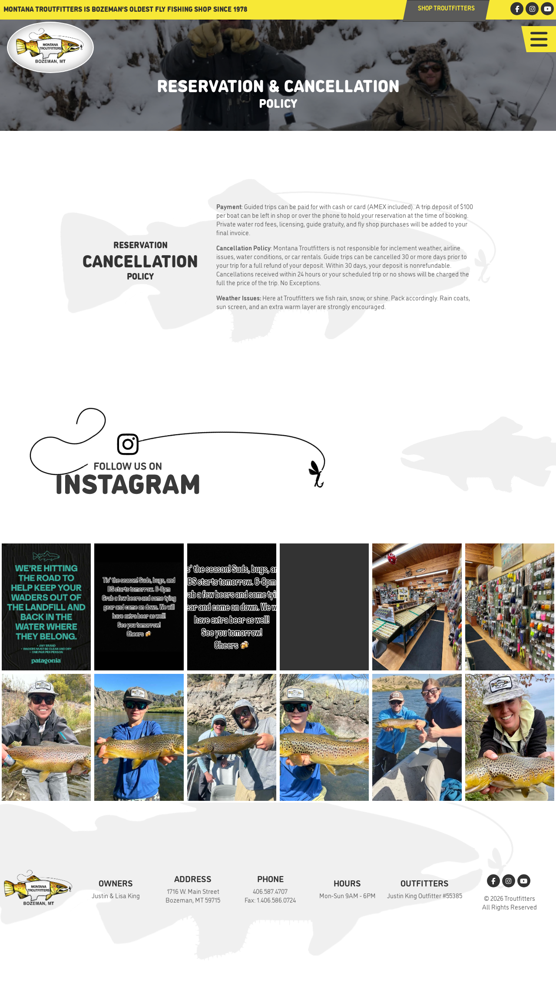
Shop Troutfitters (446, 7)
